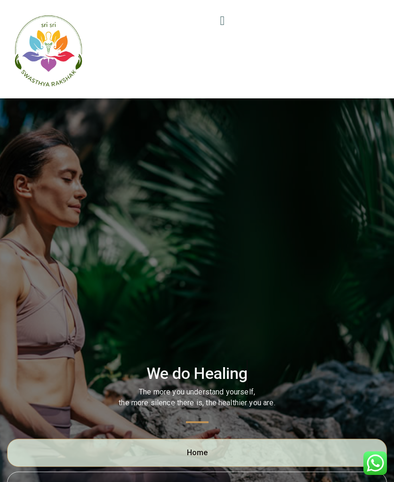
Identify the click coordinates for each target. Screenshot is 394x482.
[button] (224, 21)
